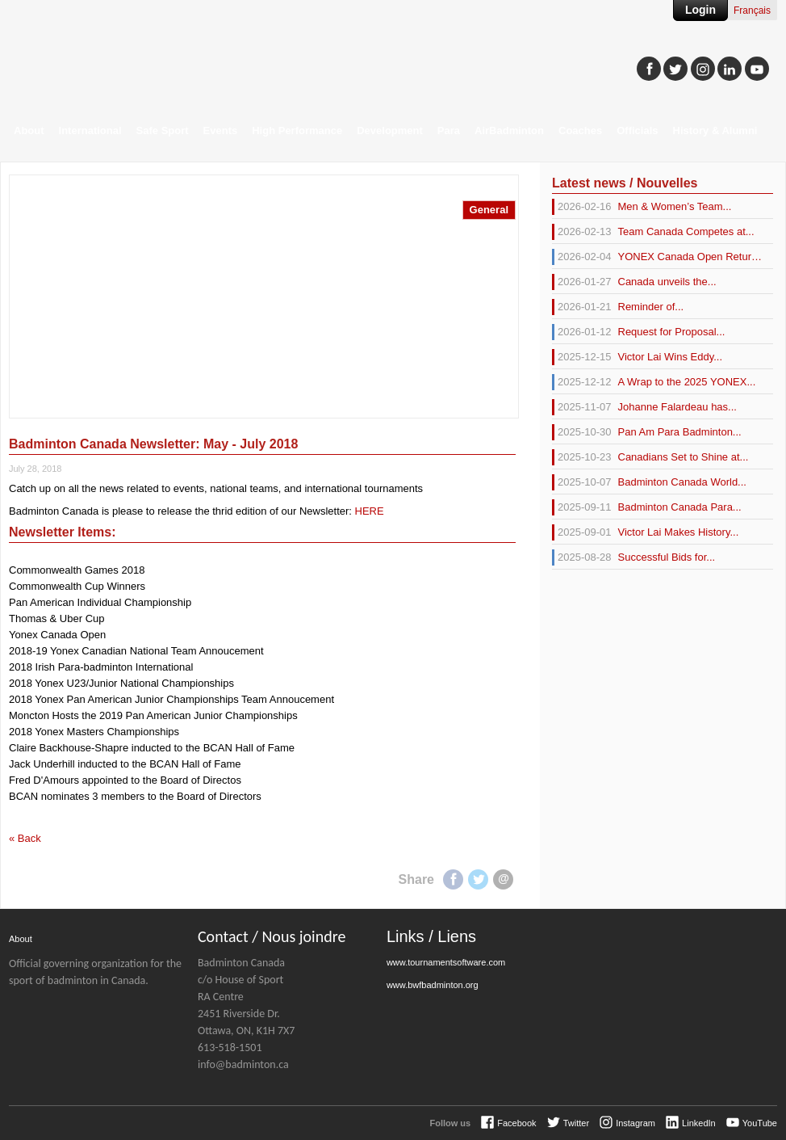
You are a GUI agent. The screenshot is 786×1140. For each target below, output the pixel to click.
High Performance (297, 130)
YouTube (759, 1123)
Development (390, 130)
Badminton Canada (162, 61)
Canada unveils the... (634, 282)
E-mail (503, 879)
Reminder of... (618, 307)
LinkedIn (699, 1123)
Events (220, 130)
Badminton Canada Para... (647, 507)
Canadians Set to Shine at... (650, 457)
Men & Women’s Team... (641, 207)
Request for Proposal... (638, 332)
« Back (25, 838)
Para (448, 130)
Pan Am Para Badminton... (647, 432)
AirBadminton (509, 130)
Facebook (453, 879)
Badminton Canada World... (649, 482)
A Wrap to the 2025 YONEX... (653, 382)
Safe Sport (162, 130)
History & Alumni (715, 130)
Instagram (635, 1123)
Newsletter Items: (62, 532)
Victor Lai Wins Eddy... (637, 357)
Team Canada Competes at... (653, 232)
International (90, 130)
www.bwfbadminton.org (433, 985)
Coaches (580, 130)
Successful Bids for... (633, 557)
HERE (369, 511)
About (29, 130)
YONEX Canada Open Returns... (657, 257)
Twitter (478, 879)
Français (752, 10)
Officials (637, 130)
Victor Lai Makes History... (645, 532)
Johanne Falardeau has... (644, 407)
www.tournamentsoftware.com (446, 962)
